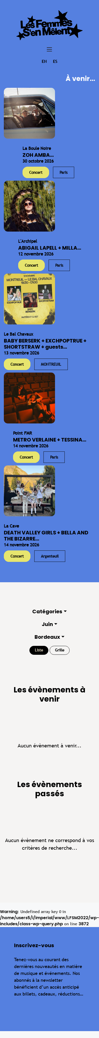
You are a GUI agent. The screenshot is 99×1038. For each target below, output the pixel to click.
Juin (47, 624)
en (44, 61)
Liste (39, 650)
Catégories (47, 611)
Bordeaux (47, 637)
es (55, 61)
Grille (59, 650)
